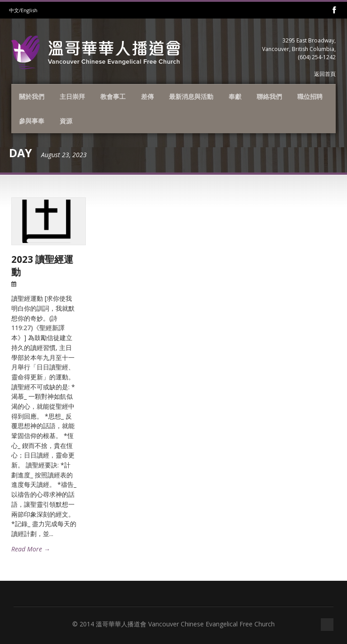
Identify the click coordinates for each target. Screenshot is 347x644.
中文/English (23, 10)
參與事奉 (31, 121)
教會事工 (113, 96)
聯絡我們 (269, 96)
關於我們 (31, 96)
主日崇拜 (72, 96)
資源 (66, 121)
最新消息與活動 (191, 96)
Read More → (30, 549)
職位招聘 (310, 96)
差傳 (147, 96)
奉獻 (235, 96)
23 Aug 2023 (34, 284)
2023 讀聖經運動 (42, 265)
